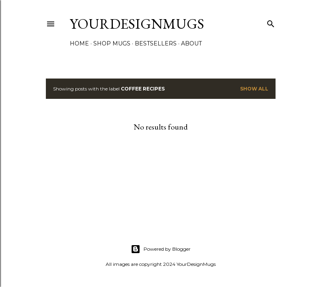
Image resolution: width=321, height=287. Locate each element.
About (191, 43)
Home (79, 43)
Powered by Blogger (161, 249)
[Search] (271, 22)
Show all (254, 89)
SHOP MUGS (111, 43)
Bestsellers (156, 43)
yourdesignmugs (137, 23)
